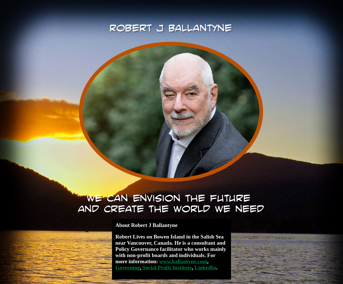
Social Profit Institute (167, 268)
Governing (127, 268)
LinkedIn (205, 268)
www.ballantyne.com (183, 261)
